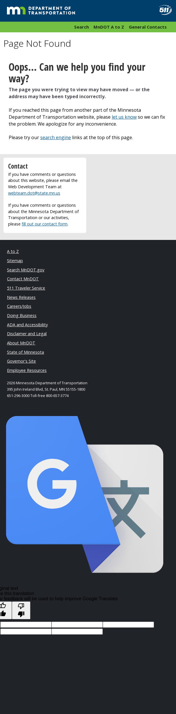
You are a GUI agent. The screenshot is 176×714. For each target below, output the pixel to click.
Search (81, 27)
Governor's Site (21, 361)
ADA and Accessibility (27, 324)
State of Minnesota (25, 352)
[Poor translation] (21, 610)
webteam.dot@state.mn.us (34, 193)
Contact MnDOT (23, 279)
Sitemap (15, 260)
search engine (55, 137)
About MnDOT (21, 343)
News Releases (21, 297)
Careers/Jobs (19, 306)
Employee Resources (27, 370)
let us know (124, 117)
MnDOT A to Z (109, 27)
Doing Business (21, 315)
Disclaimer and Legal (27, 333)
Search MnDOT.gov (25, 270)
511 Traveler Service (26, 288)
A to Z (13, 251)
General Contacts (148, 27)
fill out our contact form (44, 224)
